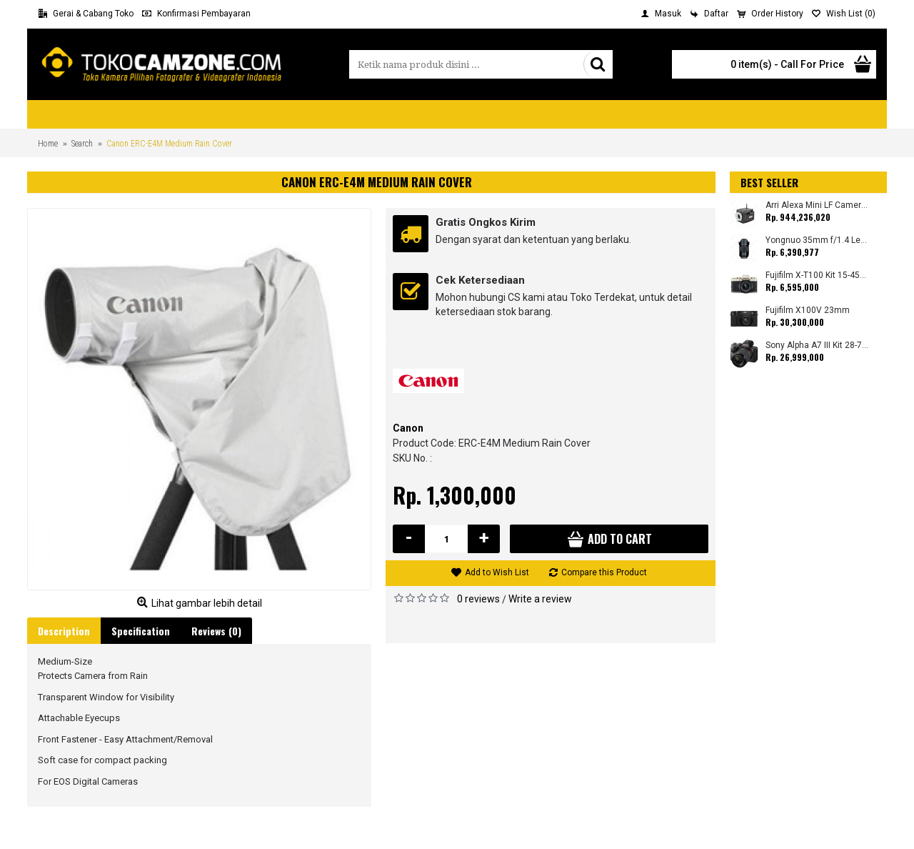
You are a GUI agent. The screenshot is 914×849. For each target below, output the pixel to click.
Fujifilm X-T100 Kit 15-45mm (817, 275)
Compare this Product (604, 572)
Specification (140, 630)
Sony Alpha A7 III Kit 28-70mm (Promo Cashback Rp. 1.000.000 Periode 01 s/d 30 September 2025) (817, 345)
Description (64, 630)
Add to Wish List (497, 572)
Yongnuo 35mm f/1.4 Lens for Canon (817, 240)
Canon (408, 428)
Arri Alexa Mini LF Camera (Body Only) (817, 205)
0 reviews (478, 599)
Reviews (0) (216, 630)
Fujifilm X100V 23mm (807, 310)
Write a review (540, 599)
